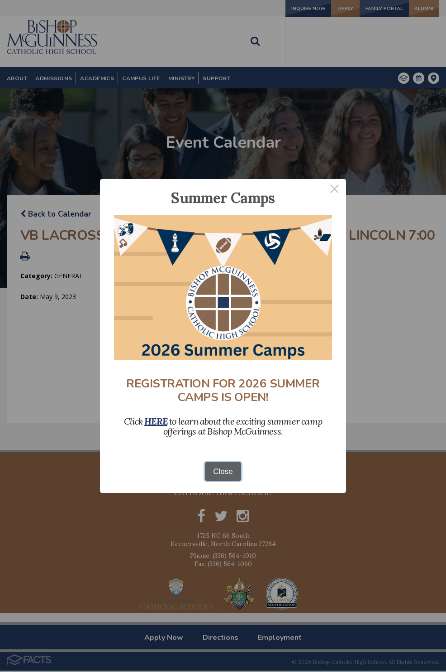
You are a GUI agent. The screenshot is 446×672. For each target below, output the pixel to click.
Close (222, 471)
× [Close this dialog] (335, 190)
